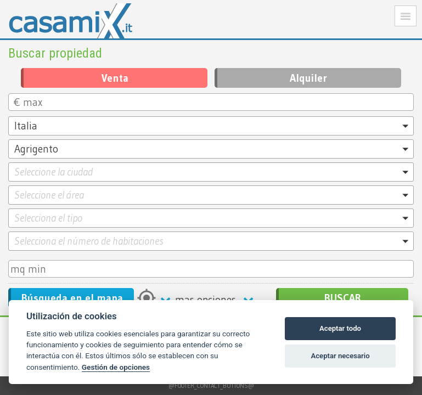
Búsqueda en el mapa (72, 297)
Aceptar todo (340, 328)
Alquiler (308, 77)
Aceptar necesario (340, 356)
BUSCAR (342, 297)
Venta (115, 77)
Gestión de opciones (116, 367)
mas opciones (209, 299)
